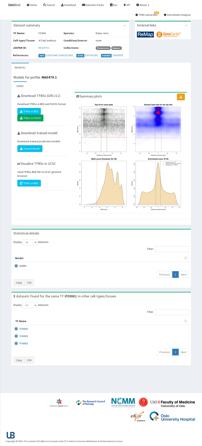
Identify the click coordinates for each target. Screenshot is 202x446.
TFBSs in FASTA (30, 118)
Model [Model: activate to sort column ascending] (19, 258)
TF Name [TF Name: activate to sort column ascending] (18, 323)
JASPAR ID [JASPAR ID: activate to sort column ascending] (177, 323)
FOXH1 (19, 332)
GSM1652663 (65, 55)
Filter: (168, 249)
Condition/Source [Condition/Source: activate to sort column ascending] (76, 325)
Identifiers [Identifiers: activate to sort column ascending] (158, 325)
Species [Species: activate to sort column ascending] (138, 325)
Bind (14, 5)
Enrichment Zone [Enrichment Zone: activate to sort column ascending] (84, 258)
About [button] (142, 5)
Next (183, 274)
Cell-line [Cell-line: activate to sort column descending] (36, 325)
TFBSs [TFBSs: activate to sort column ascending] (107, 258)
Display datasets (31, 242)
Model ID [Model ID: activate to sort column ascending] (59, 258)
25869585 (117, 55)
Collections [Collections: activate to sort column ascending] (116, 325)
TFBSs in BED (29, 111)
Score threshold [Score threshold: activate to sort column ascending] (130, 258)
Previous (164, 274)
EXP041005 (91, 55)
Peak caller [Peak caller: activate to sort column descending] (38, 258)
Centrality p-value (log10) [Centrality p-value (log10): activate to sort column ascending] (165, 258)
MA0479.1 (44, 48)
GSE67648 (51, 55)
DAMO (20, 86)
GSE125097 (157, 351)
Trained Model (30, 148)
